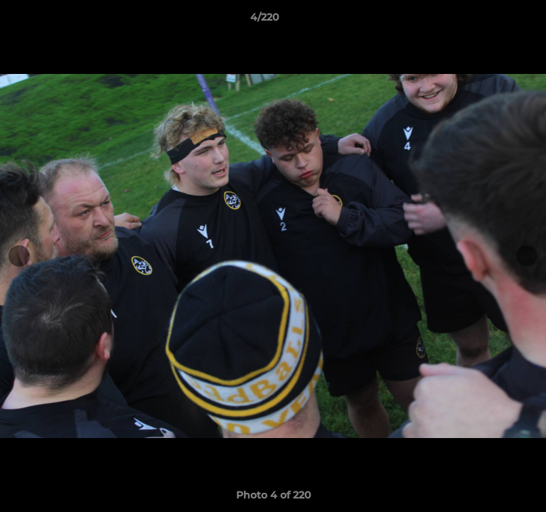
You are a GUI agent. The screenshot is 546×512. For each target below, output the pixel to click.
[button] (494, 20)
